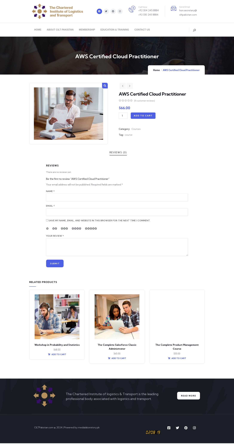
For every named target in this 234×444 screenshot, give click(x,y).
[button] (105, 85)
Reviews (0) (118, 152)
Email (50, 206)
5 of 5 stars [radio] (92, 228)
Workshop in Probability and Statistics (57, 345)
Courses (136, 128)
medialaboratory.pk (89, 428)
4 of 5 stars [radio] (78, 228)
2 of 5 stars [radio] (55, 228)
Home (156, 70)
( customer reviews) (144, 100)
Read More (187, 396)
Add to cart (143, 115)
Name (50, 191)
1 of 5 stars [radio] (48, 228)
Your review (55, 236)
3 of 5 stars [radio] (65, 228)
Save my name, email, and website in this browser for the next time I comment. (99, 220)
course (128, 134)
